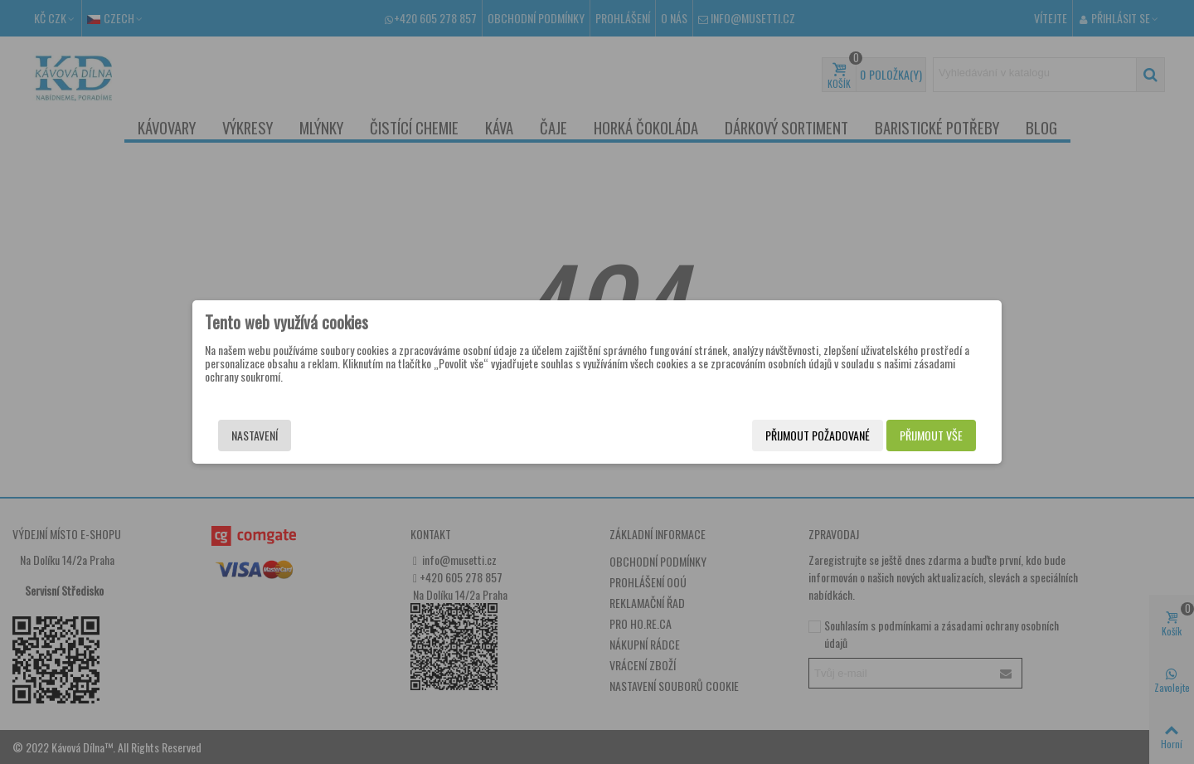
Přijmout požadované (817, 435)
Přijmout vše (931, 435)
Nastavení (254, 435)
